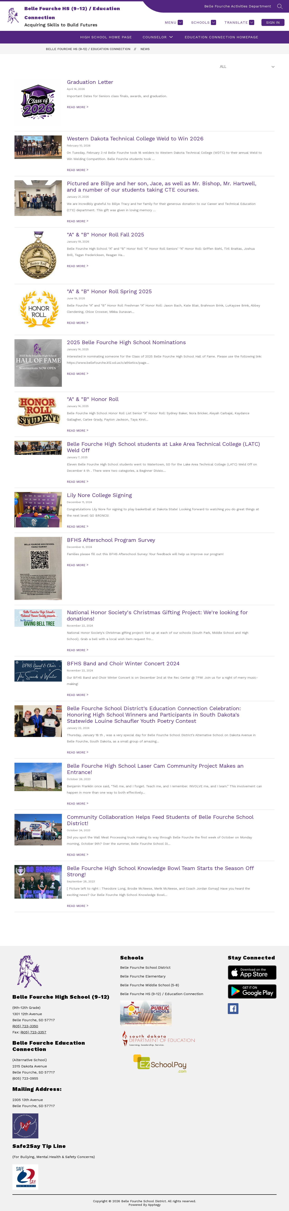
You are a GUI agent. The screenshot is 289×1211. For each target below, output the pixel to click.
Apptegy (154, 1204)
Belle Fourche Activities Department (237, 6)
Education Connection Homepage (221, 37)
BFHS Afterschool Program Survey (111, 540)
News (145, 49)
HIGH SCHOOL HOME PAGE (106, 37)
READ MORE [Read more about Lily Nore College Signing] (77, 526)
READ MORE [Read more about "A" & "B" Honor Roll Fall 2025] (77, 266)
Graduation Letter (90, 82)
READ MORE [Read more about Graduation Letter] (77, 107)
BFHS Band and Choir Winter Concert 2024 (123, 663)
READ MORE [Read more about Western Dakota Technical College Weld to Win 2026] (77, 170)
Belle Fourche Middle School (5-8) (149, 985)
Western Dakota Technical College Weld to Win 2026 (135, 138)
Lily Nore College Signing (99, 495)
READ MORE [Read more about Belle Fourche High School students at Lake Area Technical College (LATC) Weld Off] (77, 481)
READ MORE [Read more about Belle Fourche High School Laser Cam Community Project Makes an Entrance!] (77, 803)
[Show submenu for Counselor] (155, 37)
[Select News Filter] (246, 66)
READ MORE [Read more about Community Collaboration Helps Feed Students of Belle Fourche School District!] (77, 854)
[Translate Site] (238, 22)
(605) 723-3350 (25, 1026)
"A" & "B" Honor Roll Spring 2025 (109, 291)
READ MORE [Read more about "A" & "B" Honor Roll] (77, 430)
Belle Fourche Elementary (142, 976)
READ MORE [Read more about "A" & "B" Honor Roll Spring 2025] (77, 323)
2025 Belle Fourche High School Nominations (126, 342)
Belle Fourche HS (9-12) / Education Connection (88, 49)
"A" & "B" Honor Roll (93, 399)
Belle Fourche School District (145, 967)
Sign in (273, 22)
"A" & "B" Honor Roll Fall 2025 (105, 234)
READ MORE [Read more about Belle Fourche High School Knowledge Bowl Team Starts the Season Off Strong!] (77, 906)
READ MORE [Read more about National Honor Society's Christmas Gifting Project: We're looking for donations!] (77, 650)
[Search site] (280, 6)
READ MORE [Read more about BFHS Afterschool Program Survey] (77, 565)
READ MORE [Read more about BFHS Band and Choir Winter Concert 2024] (77, 695)
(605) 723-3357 (33, 1032)
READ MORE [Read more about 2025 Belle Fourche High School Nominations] (77, 373)
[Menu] (173, 22)
